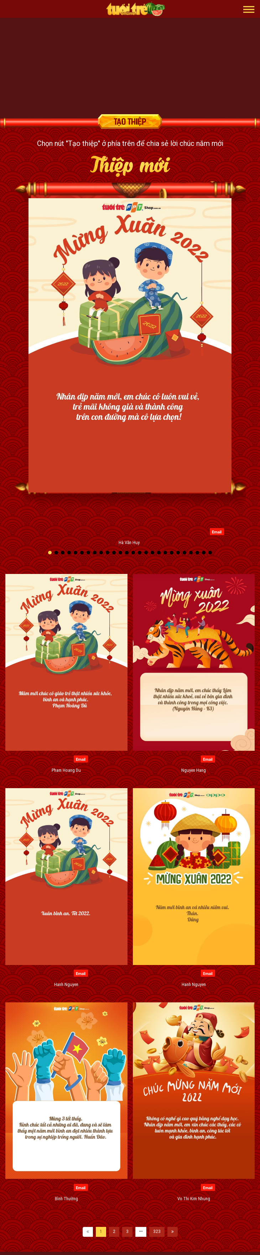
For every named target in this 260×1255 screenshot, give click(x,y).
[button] (249, 9)
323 (157, 1231)
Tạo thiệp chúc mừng (130, 121)
